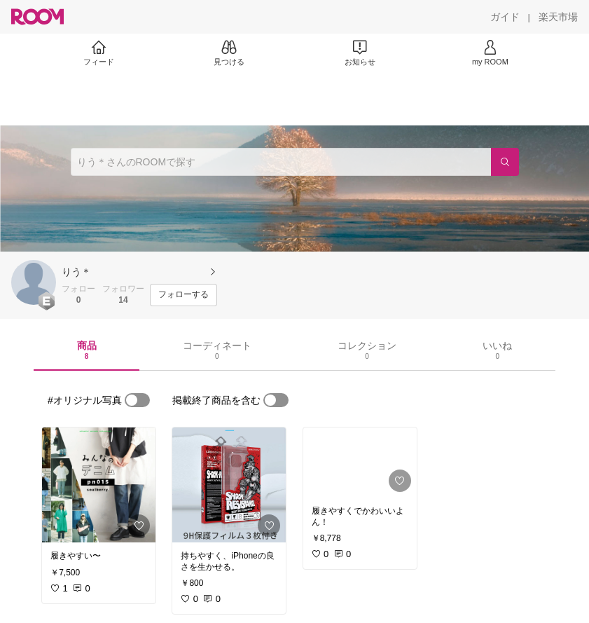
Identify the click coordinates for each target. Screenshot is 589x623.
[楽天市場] (558, 17)
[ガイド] (505, 17)
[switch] (137, 400)
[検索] (505, 162)
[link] (98, 484)
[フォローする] (183, 295)
